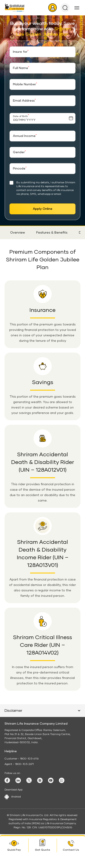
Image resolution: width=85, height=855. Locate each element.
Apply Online (42, 208)
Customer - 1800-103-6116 (22, 758)
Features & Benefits (52, 232)
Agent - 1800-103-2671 (19, 764)
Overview (17, 232)
